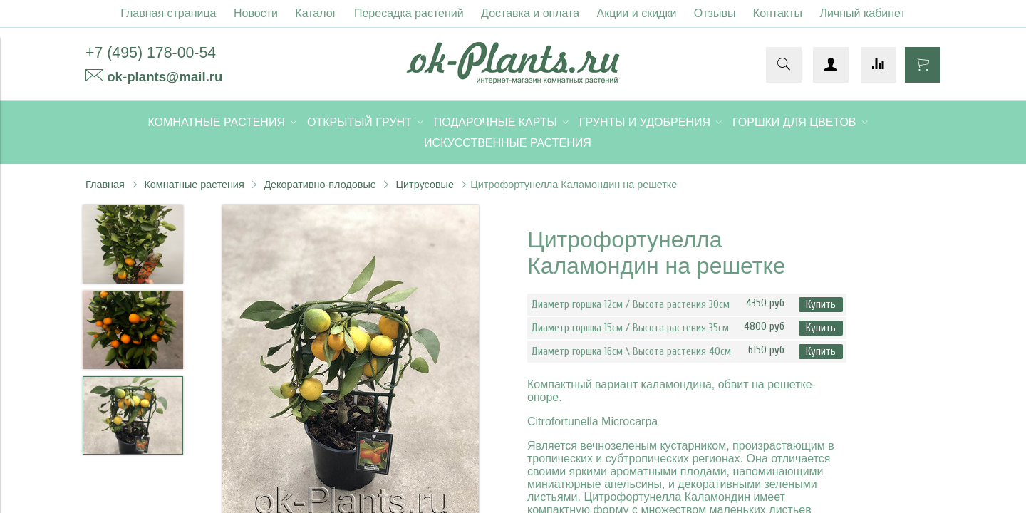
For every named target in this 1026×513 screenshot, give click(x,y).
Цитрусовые (424, 184)
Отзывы (715, 13)
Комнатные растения (194, 184)
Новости (256, 13)
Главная (105, 184)
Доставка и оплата (530, 13)
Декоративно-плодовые (319, 184)
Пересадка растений (409, 13)
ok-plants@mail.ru (164, 76)
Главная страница (168, 13)
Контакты (777, 13)
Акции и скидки (637, 13)
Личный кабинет (862, 13)
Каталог (315, 13)
